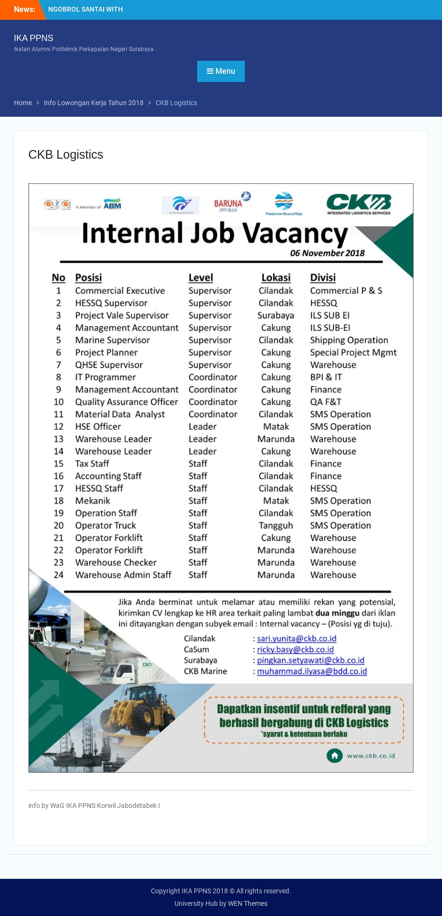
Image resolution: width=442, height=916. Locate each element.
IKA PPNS (34, 38)
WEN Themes (248, 903)
